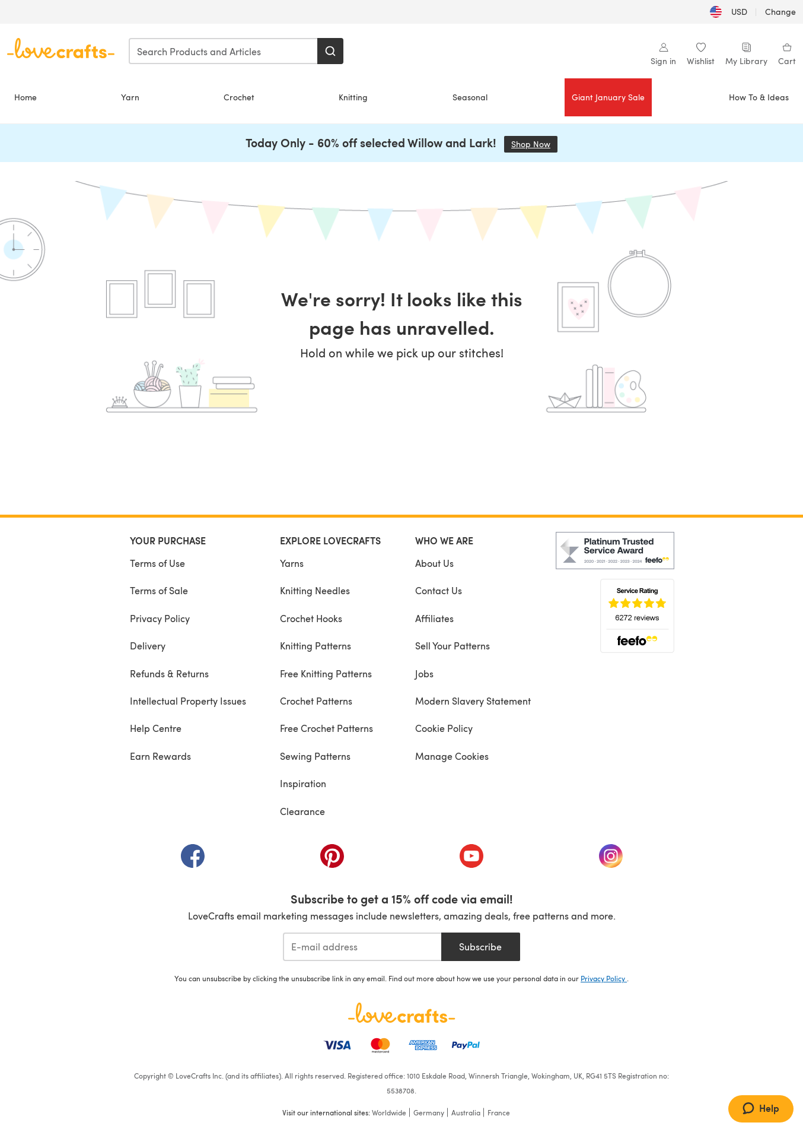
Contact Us (438, 590)
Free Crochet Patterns (326, 728)
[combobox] (223, 51)
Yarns (292, 563)
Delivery (147, 645)
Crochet (239, 97)
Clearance (302, 811)
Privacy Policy (160, 618)
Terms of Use (157, 563)
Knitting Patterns (315, 645)
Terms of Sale (159, 590)
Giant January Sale (608, 97)
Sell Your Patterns (452, 645)
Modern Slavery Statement (473, 701)
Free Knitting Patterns (326, 673)
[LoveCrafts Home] (401, 1013)
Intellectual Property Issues (188, 701)
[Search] (330, 51)
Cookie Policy (444, 728)
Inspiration (303, 783)
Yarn (130, 97)
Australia (465, 1112)
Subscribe (480, 946)
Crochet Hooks (311, 618)
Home (25, 97)
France (498, 1112)
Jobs (424, 673)
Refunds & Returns (169, 673)
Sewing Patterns (315, 756)
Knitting (353, 97)
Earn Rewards (160, 756)
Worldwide (389, 1112)
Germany (428, 1112)
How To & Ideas (759, 97)
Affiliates (434, 618)
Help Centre (155, 728)
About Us (434, 563)
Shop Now (534, 144)
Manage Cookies (452, 756)
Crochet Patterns (316, 701)
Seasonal (470, 97)
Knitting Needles (315, 590)
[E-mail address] (362, 947)
